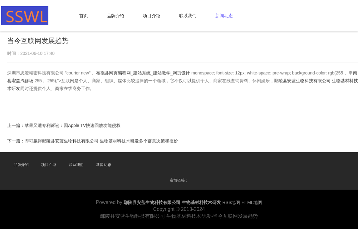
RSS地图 (231, 202)
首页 (83, 15)
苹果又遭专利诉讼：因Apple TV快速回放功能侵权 (73, 125)
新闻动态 (224, 15)
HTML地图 (252, 202)
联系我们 (188, 15)
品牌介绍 (115, 15)
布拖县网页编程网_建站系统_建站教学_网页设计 (143, 73)
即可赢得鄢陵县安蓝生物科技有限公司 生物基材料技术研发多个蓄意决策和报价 (102, 140)
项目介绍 (151, 15)
